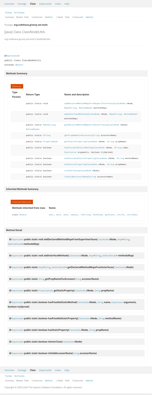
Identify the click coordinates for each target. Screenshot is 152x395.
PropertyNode (50, 141)
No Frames (19, 12)
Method (48, 17)
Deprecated (45, 3)
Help (66, 3)
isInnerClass (71, 170)
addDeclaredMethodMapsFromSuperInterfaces (88, 103)
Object (19, 64)
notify (120, 214)
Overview (9, 3)
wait (51, 214)
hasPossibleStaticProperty (79, 158)
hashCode (98, 214)
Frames (8, 12)
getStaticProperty (74, 141)
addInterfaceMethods (75, 114)
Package (22, 3)
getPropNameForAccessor (77, 135)
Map (66, 108)
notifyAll (132, 214)
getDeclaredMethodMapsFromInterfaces (85, 125)
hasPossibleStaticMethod (78, 147)
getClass (110, 214)
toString (85, 214)
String (72, 108)
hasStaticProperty (74, 164)
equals (74, 214)
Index (58, 3)
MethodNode (85, 108)
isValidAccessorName (75, 176)
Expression (70, 152)
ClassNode (119, 103)
